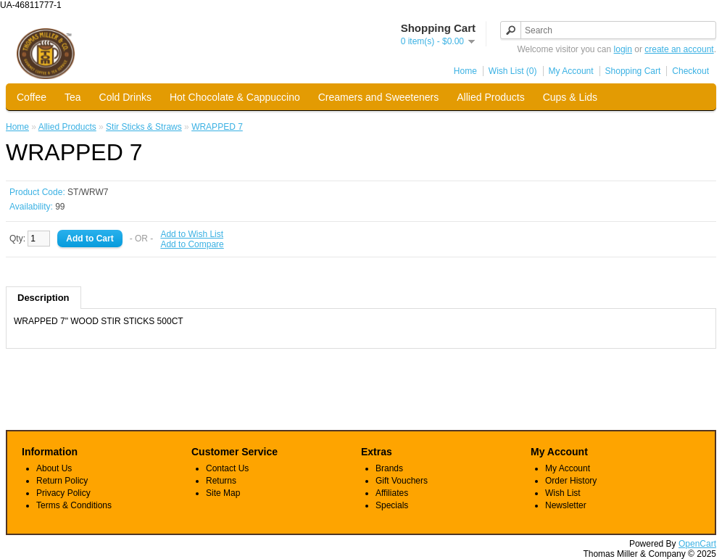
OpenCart (697, 544)
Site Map (223, 493)
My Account (571, 71)
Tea (73, 97)
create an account (678, 49)
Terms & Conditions (74, 505)
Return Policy (62, 481)
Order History (571, 481)
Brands (389, 468)
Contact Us (227, 468)
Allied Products (490, 97)
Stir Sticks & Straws (144, 127)
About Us (54, 468)
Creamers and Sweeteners (378, 97)
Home (465, 71)
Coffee (31, 97)
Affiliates (391, 493)
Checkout (690, 71)
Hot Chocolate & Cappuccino (235, 97)
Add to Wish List (191, 234)
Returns (221, 481)
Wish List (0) (513, 71)
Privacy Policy (63, 493)
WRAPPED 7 (217, 127)
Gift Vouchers (401, 481)
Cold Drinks (125, 97)
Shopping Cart (633, 71)
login (623, 49)
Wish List (563, 493)
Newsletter (565, 505)
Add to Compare (191, 244)
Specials (391, 505)
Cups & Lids (570, 97)
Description (43, 297)
